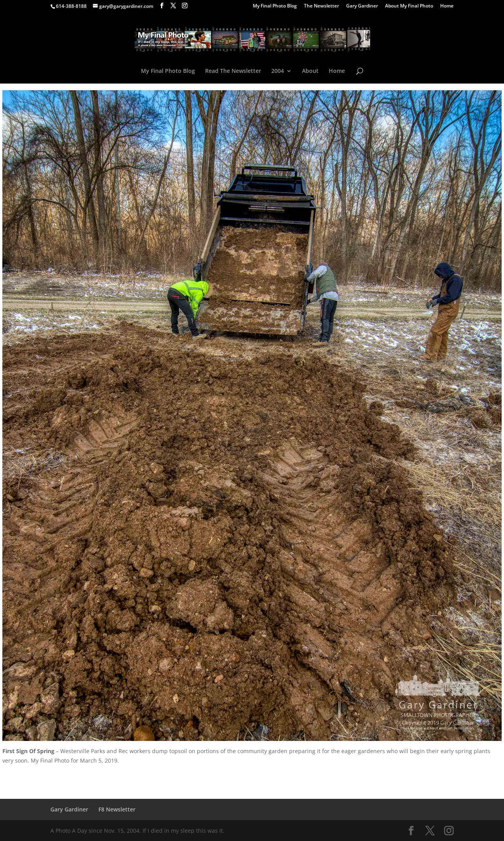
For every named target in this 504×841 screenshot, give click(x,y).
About (310, 71)
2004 (277, 71)
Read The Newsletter (233, 71)
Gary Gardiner (362, 6)
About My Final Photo (409, 6)
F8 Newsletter (116, 809)
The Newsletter (321, 6)
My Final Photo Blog (275, 6)
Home (447, 6)
